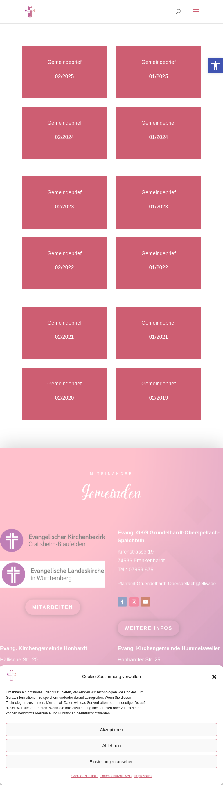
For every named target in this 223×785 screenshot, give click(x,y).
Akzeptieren (111, 729)
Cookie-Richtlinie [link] (84, 776)
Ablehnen (111, 745)
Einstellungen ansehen (111, 761)
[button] (214, 677)
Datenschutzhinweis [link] (116, 776)
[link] (215, 65)
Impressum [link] (143, 776)
